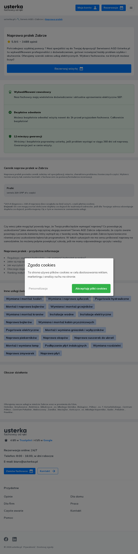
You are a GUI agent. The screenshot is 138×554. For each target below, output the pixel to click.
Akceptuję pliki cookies (91, 288)
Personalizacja (38, 288)
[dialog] (69, 277)
